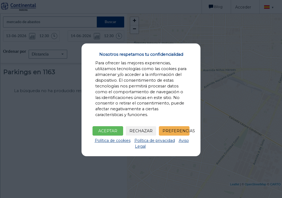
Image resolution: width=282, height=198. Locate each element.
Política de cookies (113, 140)
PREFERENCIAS (175, 130)
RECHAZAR (141, 130)
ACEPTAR (107, 130)
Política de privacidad (154, 140)
